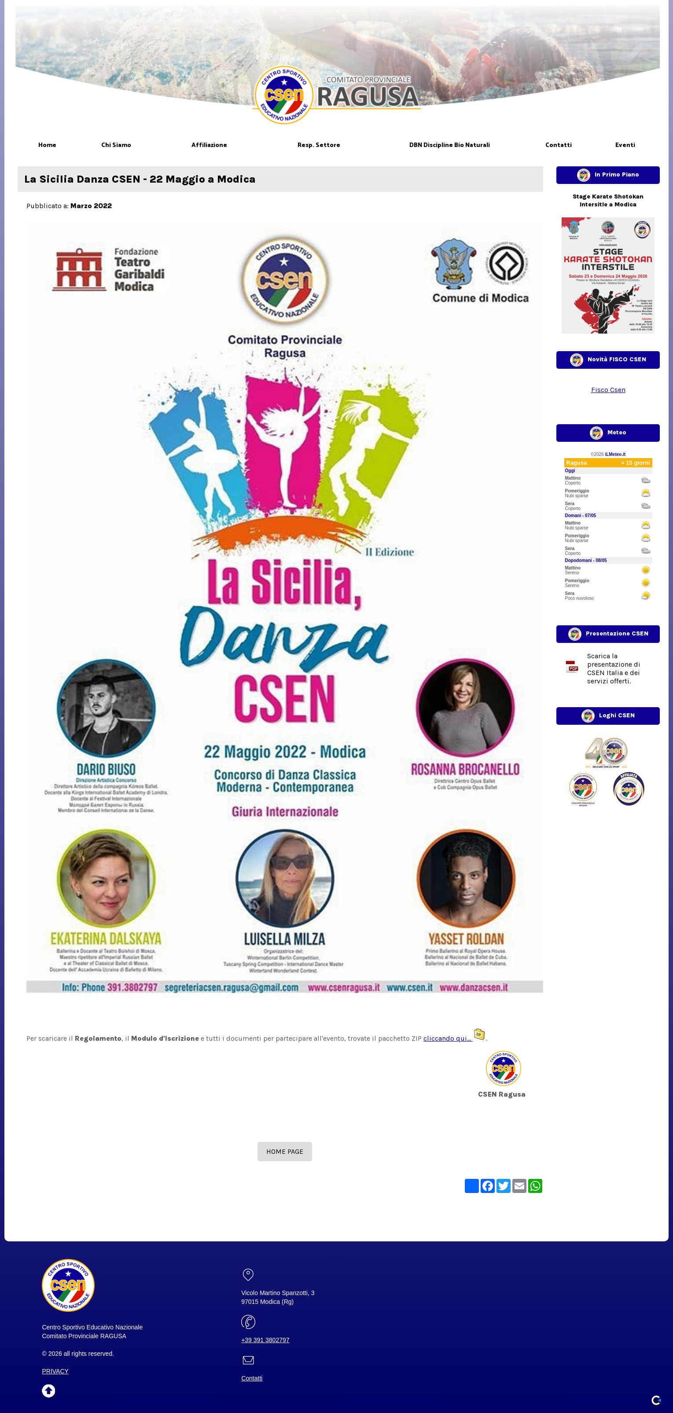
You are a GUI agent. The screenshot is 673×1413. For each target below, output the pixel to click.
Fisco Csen (608, 389)
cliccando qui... (454, 1038)
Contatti (251, 1378)
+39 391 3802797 (265, 1339)
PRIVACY (55, 1371)
